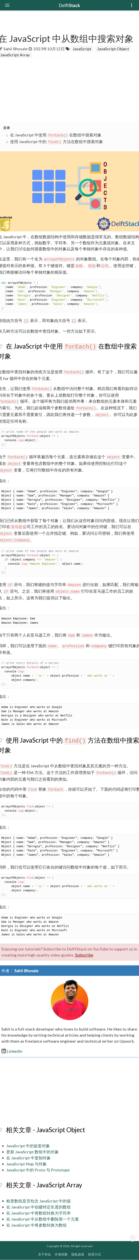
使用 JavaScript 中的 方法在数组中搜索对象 (56, 141)
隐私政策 (77, 1254)
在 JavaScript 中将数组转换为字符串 (38, 1212)
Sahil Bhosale (15, 48)
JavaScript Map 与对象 (26, 1163)
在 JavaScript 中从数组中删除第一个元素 (42, 1219)
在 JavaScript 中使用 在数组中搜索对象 (55, 134)
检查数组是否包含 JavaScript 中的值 (38, 1200)
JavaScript (82, 48)
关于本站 (44, 1254)
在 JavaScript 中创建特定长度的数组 (38, 1206)
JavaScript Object (113, 48)
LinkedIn (11, 1051)
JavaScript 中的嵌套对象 (28, 1145)
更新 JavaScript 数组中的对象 (32, 1151)
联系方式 (94, 1254)
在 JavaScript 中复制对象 (28, 1157)
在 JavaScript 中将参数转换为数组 (36, 1225)
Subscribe (84, 954)
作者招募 (61, 1254)
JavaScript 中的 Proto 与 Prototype (38, 1169)
